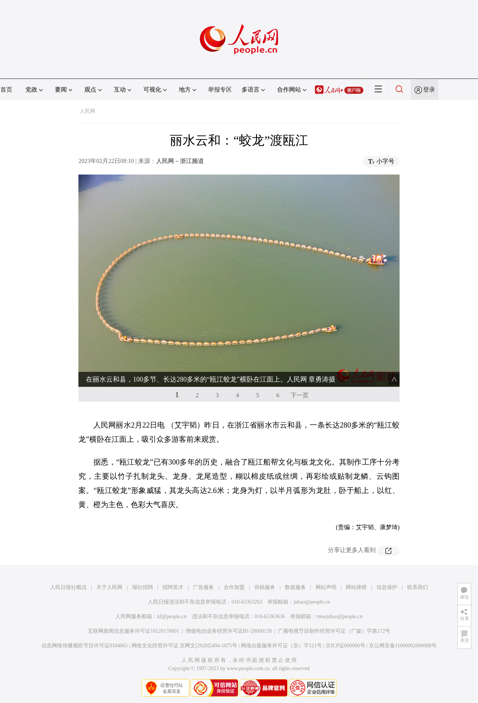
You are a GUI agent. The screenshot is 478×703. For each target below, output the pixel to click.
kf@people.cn (172, 616)
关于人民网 (109, 587)
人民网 (87, 111)
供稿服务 (264, 587)
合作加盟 (234, 587)
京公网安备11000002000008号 (403, 645)
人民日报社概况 (68, 587)
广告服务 (203, 587)
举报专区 (220, 89)
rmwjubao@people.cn (339, 616)
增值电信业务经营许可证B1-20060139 (229, 631)
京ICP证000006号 (345, 645)
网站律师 (356, 587)
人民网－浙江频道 (180, 161)
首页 (6, 89)
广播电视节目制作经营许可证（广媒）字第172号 (334, 631)
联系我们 (417, 587)
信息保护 (386, 587)
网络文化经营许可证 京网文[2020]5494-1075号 (184, 645)
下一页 (299, 395)
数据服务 (295, 587)
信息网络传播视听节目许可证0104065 (84, 645)
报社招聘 (142, 587)
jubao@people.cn (312, 602)
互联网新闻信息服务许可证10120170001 (133, 631)
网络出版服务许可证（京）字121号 (281, 645)
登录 (429, 89)
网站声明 (326, 587)
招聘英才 (172, 587)
